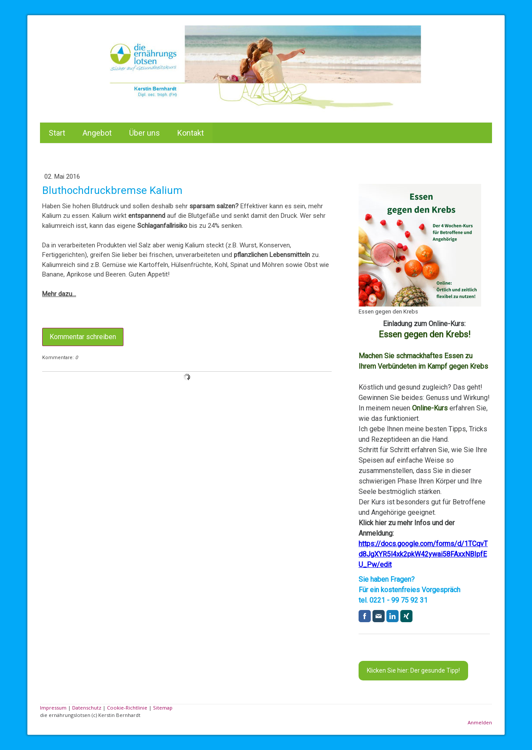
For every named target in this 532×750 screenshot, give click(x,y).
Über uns (144, 132)
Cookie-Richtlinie (127, 707)
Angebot (97, 132)
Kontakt (190, 132)
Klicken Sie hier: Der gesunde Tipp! (413, 670)
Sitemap (163, 707)
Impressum (53, 707)
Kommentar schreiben (83, 337)
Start (57, 132)
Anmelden (480, 722)
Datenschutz (86, 707)
